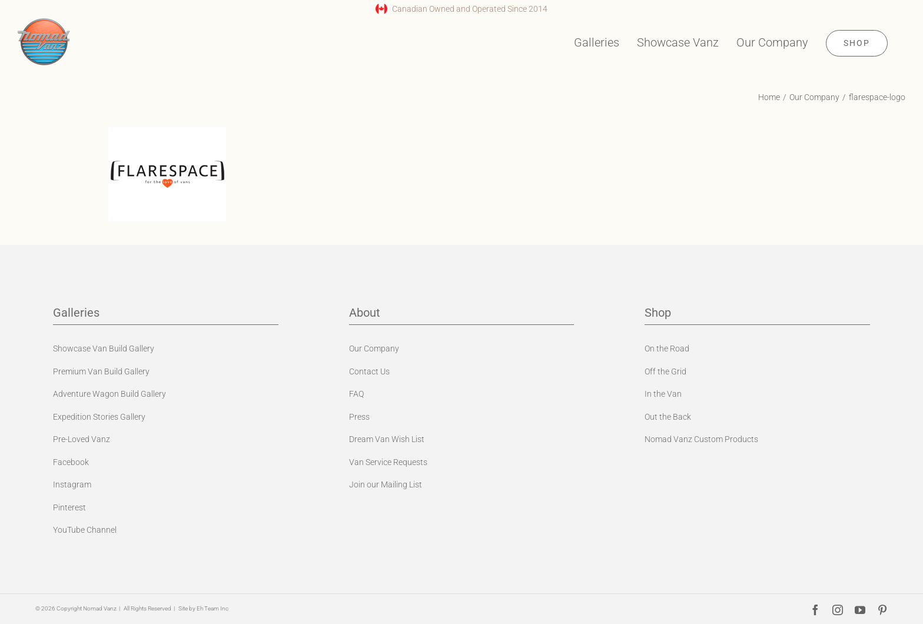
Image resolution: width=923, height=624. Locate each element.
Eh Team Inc (212, 608)
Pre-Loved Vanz (81, 439)
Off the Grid (665, 371)
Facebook (71, 462)
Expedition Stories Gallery (99, 416)
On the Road (667, 348)
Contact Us (369, 371)
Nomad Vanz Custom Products (701, 439)
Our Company (374, 348)
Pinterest (69, 507)
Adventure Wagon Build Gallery (109, 394)
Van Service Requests (388, 462)
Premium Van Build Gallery (101, 371)
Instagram (72, 484)
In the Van (663, 394)
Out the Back (668, 416)
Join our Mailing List (385, 484)
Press (359, 416)
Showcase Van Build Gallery (103, 348)
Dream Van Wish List (386, 439)
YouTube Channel (85, 530)
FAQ (356, 394)
